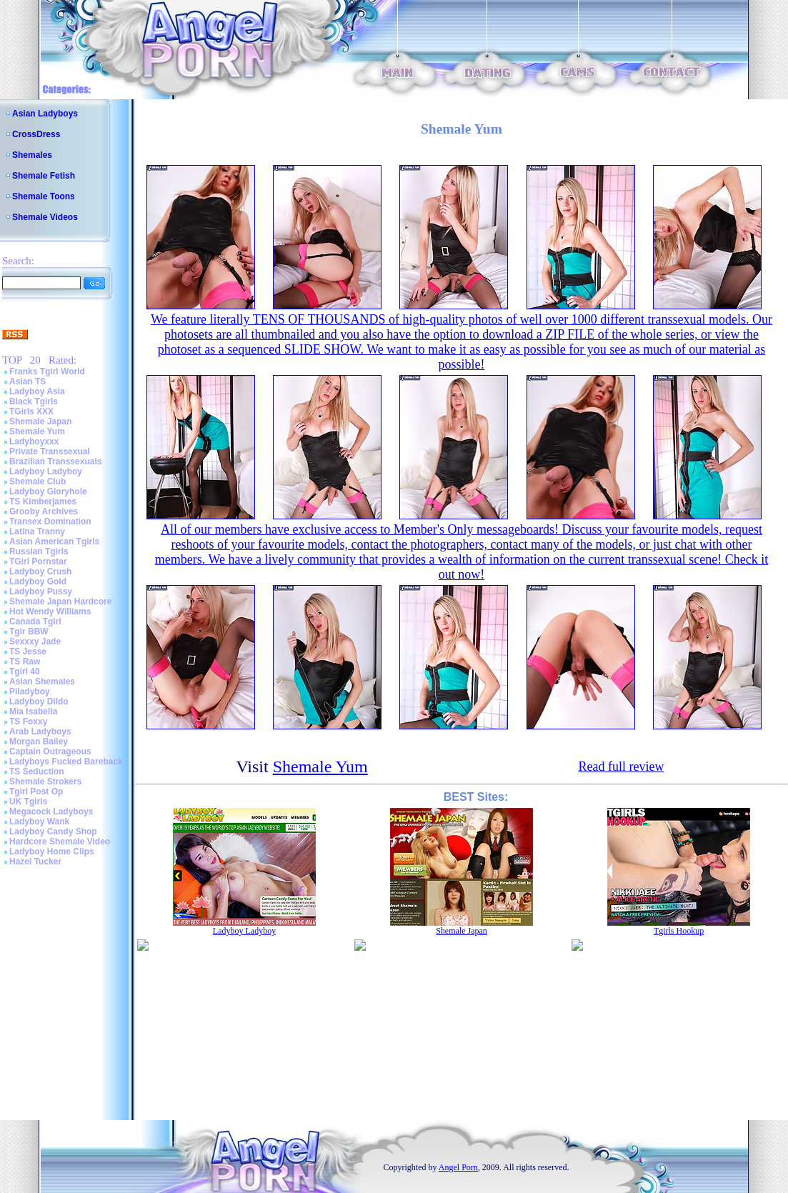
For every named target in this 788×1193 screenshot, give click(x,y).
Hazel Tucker (35, 862)
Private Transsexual (49, 451)
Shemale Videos (45, 217)
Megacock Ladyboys (51, 812)
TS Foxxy (28, 722)
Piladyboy (29, 692)
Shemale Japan (40, 421)
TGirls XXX (31, 411)
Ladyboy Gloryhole (48, 491)
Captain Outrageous (50, 752)
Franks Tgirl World (47, 371)
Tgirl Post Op (36, 792)
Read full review (621, 766)
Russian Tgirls (39, 551)
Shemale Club (37, 481)
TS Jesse (27, 652)
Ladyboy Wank (39, 822)
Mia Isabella (33, 712)
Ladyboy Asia (37, 391)
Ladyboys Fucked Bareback (66, 762)
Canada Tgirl (35, 622)
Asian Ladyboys (45, 114)
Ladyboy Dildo (39, 702)
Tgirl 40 (24, 672)
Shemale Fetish (43, 176)
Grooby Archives (43, 511)
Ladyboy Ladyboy (45, 471)
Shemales (32, 155)
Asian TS (27, 381)
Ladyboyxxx (34, 441)
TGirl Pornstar (38, 561)
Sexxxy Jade (35, 642)
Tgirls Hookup (679, 931)
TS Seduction (36, 772)
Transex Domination (50, 521)
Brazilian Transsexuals (55, 461)
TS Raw (24, 662)
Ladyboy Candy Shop (53, 832)
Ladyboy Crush (40, 571)
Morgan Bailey (38, 742)
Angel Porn (458, 1167)
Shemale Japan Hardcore (60, 601)
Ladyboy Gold (37, 581)
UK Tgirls (28, 802)
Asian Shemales (42, 682)
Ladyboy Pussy (40, 591)
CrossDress (36, 134)
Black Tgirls (33, 401)
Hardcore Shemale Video (59, 842)
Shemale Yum (37, 431)
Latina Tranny (37, 531)
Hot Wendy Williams (50, 612)
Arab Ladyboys (40, 732)
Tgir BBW (29, 632)
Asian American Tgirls (54, 541)
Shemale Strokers (45, 782)
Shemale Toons (43, 196)
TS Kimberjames (42, 501)
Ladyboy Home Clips (51, 852)
